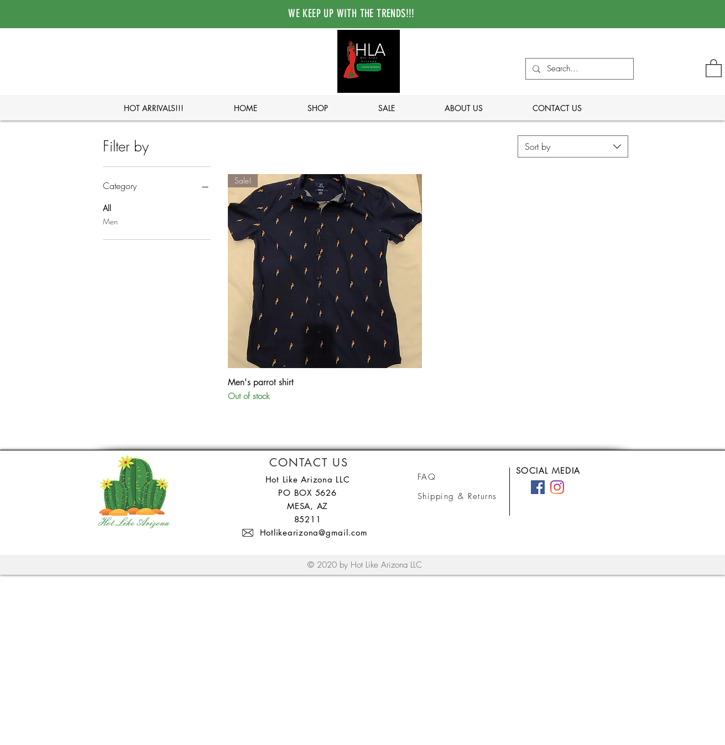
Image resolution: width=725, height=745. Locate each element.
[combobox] (573, 146)
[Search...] (578, 69)
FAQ (427, 476)
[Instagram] (557, 487)
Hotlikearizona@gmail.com (314, 532)
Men (110, 221)
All (107, 207)
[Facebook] (538, 487)
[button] (714, 67)
